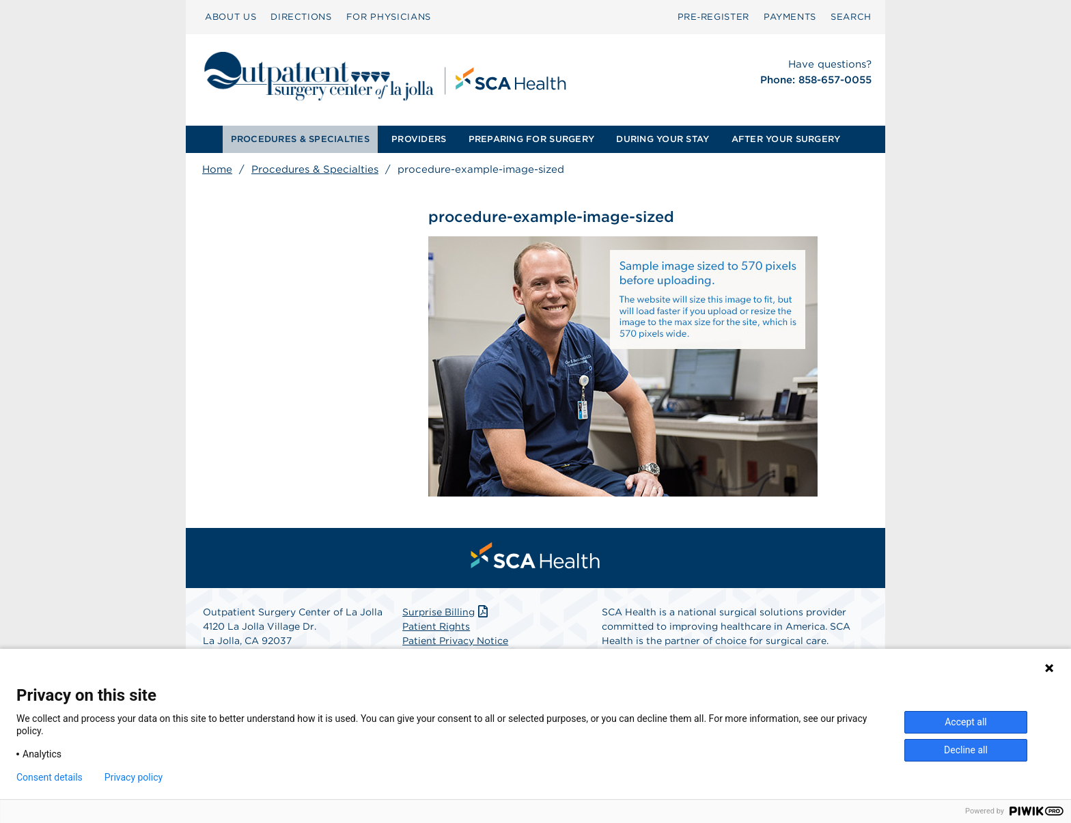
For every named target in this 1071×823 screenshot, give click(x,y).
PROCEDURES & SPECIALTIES (300, 139)
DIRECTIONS (301, 17)
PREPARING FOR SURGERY (531, 139)
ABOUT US (230, 17)
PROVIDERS (418, 139)
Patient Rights (436, 627)
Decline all (966, 749)
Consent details (49, 777)
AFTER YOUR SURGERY (786, 139)
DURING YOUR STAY (662, 139)
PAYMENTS (790, 17)
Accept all (966, 721)
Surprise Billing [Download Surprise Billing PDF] (446, 612)
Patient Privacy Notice (455, 641)
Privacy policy (134, 777)
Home (217, 169)
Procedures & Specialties (314, 169)
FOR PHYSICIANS (388, 17)
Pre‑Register (713, 17)
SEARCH (851, 17)
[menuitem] (230, 17)
